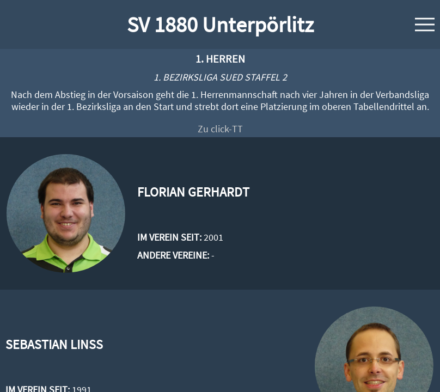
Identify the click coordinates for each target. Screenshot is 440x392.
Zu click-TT (220, 128)
